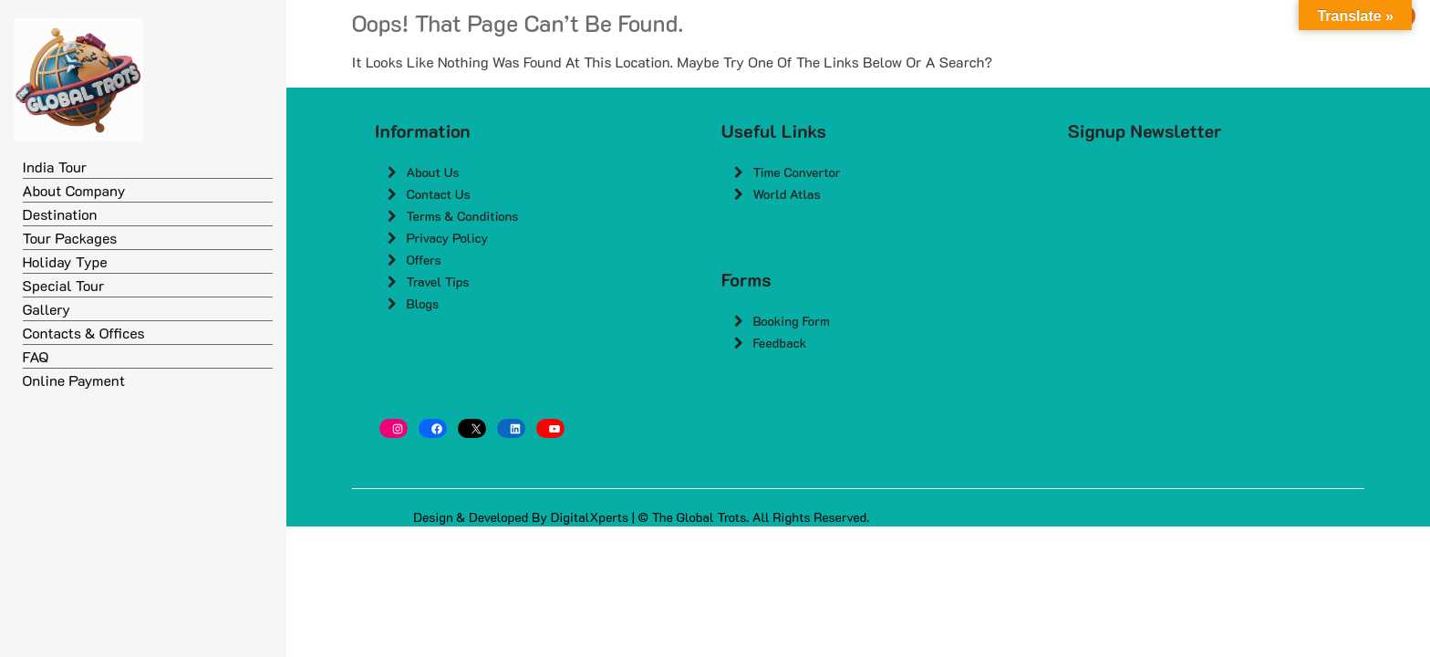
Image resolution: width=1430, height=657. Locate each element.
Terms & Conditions (462, 215)
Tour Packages (70, 237)
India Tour (55, 166)
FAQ (36, 356)
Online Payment (74, 380)
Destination (60, 214)
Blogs (422, 303)
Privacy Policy (447, 237)
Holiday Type (65, 261)
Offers (423, 259)
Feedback (779, 342)
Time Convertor (796, 172)
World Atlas (786, 194)
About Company (74, 190)
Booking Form (790, 320)
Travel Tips (437, 281)
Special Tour (64, 285)
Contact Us (438, 194)
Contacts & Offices (84, 332)
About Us (432, 172)
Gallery (47, 308)
